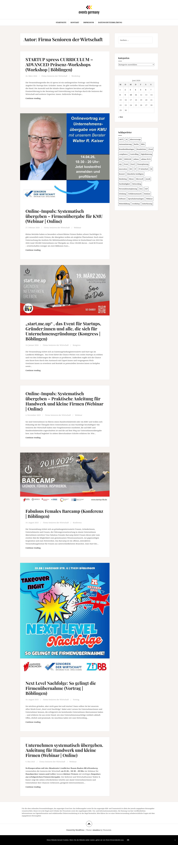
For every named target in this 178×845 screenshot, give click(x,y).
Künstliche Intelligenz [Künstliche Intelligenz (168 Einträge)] (135, 174)
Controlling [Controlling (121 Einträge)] (134, 154)
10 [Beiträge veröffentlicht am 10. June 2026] (131, 95)
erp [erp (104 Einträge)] (120, 164)
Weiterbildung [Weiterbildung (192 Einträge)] (124, 204)
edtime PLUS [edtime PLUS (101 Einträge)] (146, 159)
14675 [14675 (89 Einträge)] (121, 139)
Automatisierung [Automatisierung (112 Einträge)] (125, 144)
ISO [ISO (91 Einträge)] (131, 169)
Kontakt (75, 22)
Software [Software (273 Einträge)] (122, 199)
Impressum (88, 22)
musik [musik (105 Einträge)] (148, 179)
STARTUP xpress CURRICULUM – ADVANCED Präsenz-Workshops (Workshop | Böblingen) (61, 64)
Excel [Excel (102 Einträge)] (133, 164)
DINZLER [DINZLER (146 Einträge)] (127, 159)
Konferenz (78, 527)
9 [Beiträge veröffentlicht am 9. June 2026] (125, 95)
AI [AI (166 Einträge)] (126, 139)
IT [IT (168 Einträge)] (135, 169)
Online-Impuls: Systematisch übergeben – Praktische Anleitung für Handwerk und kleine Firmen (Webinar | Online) (62, 406)
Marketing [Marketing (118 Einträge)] (123, 179)
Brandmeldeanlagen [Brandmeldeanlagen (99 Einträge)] (126, 149)
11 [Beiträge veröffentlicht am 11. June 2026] (136, 95)
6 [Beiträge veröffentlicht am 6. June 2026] (145, 89)
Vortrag (77, 704)
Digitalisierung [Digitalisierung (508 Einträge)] (146, 154)
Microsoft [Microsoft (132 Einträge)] (139, 179)
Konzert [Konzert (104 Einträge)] (122, 174)
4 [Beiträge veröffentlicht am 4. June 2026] (135, 89)
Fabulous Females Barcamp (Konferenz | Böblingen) (55, 518)
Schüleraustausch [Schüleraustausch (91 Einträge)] (135, 194)
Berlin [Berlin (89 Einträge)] (136, 144)
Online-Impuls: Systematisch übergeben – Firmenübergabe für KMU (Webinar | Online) (61, 216)
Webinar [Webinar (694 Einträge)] (149, 199)
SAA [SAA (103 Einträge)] (140, 189)
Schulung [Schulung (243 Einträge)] (122, 194)
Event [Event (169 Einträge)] (126, 164)
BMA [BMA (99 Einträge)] (143, 144)
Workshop (77, 76)
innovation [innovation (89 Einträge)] (123, 169)
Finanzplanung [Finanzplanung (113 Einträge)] (142, 164)
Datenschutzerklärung (110, 22)
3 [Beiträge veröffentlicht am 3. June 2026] (130, 89)
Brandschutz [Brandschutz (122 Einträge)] (141, 149)
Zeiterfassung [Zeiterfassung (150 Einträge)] (147, 204)
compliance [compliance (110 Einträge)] (123, 154)
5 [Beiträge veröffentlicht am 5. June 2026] (140, 89)
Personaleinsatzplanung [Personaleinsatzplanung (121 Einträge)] (128, 189)
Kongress (78, 350)
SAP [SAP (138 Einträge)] (146, 189)
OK (128, 840)
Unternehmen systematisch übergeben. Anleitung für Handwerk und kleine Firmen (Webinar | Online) (64, 757)
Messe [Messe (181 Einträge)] (131, 179)
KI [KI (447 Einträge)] (151, 169)
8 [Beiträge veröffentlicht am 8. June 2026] (120, 95)
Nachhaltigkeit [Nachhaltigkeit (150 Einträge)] (124, 184)
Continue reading (39, 99)
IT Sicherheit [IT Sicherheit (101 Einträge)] (143, 169)
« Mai (120, 117)
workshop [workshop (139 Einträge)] (136, 204)
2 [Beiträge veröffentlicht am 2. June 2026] (125, 89)
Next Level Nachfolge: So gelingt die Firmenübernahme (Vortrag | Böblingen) (63, 693)
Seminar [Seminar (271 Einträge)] (147, 194)
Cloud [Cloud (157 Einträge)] (150, 149)
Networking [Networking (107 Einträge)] (136, 184)
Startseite (61, 22)
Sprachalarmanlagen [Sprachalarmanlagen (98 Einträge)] (136, 199)
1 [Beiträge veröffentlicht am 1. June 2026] (120, 89)
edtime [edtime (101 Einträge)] (136, 159)
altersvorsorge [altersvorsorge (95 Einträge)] (135, 139)
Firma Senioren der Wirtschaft (55, 76)
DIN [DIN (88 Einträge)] (120, 159)
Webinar (79, 227)
